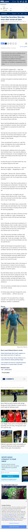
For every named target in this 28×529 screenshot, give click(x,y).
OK (26, 501)
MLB (25, 14)
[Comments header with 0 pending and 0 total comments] (14, 379)
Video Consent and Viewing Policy (12, 518)
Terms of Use (7, 479)
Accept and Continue (14, 526)
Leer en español (23, 46)
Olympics (14, 14)
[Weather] (14, 1)
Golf (2, 369)
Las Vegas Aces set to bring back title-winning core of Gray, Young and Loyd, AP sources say (14, 426)
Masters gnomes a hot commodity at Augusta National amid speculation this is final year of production (13, 446)
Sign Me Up (10, 476)
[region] (14, 514)
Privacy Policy (13, 479)
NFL (19, 14)
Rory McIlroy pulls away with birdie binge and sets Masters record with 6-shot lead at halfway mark (14, 405)
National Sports (8, 369)
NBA (22, 14)
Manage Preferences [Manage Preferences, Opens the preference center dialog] (14, 523)
